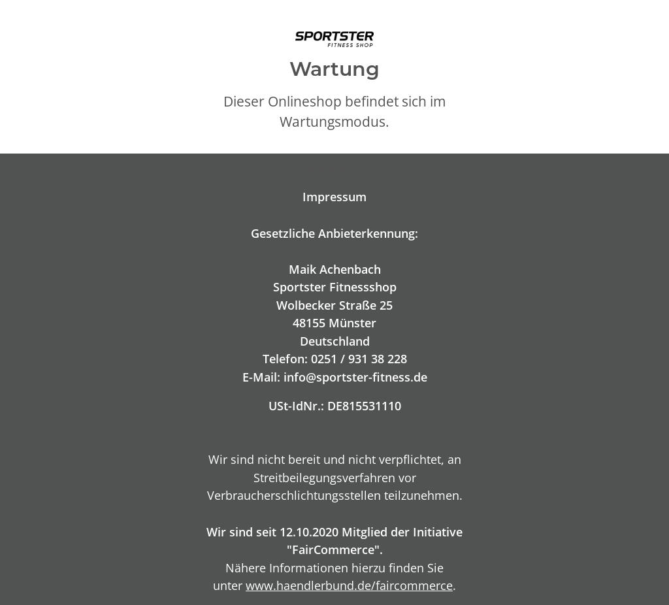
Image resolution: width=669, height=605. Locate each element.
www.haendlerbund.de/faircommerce (349, 585)
